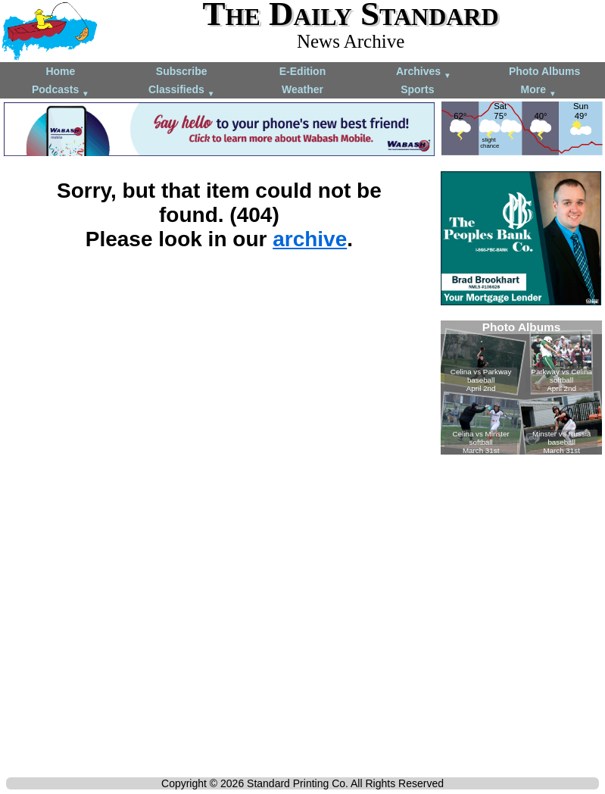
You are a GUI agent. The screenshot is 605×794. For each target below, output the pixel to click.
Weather (302, 89)
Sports (417, 89)
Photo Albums (544, 71)
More (539, 90)
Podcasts (60, 90)
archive (310, 239)
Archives (423, 72)
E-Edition (302, 71)
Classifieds (181, 90)
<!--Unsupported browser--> (521, 387)
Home (60, 71)
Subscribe (181, 71)
